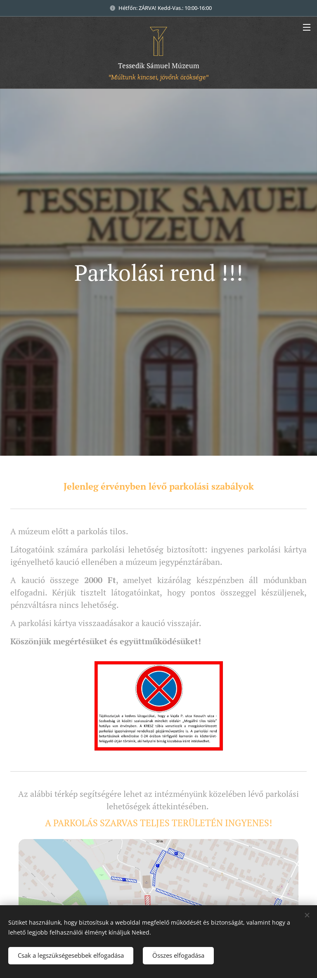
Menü (306, 27)
